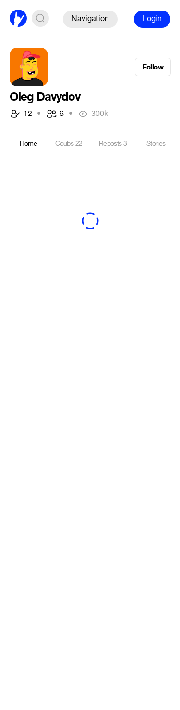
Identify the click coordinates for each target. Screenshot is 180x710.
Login (152, 18)
